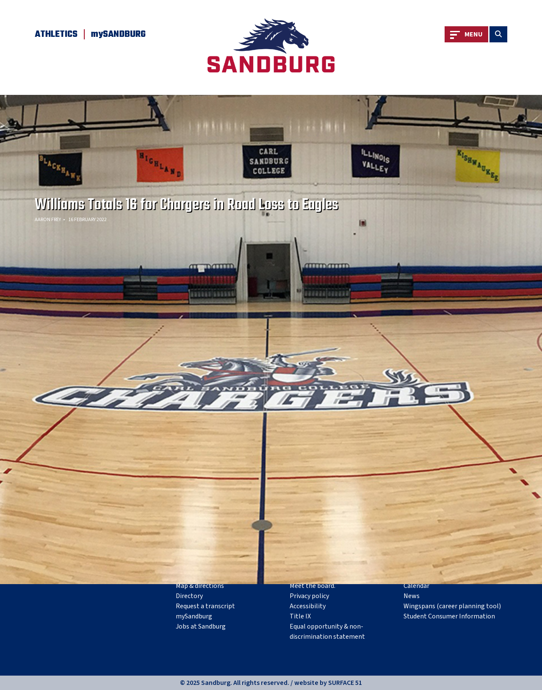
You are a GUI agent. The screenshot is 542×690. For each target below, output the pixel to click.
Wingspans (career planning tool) (452, 606)
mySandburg (194, 616)
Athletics (56, 34)
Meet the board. (312, 585)
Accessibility (308, 606)
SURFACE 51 (345, 682)
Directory (189, 596)
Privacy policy (309, 596)
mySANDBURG (118, 34)
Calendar (416, 585)
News (412, 596)
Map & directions (200, 585)
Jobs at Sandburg (201, 626)
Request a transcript (205, 606)
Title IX (300, 616)
